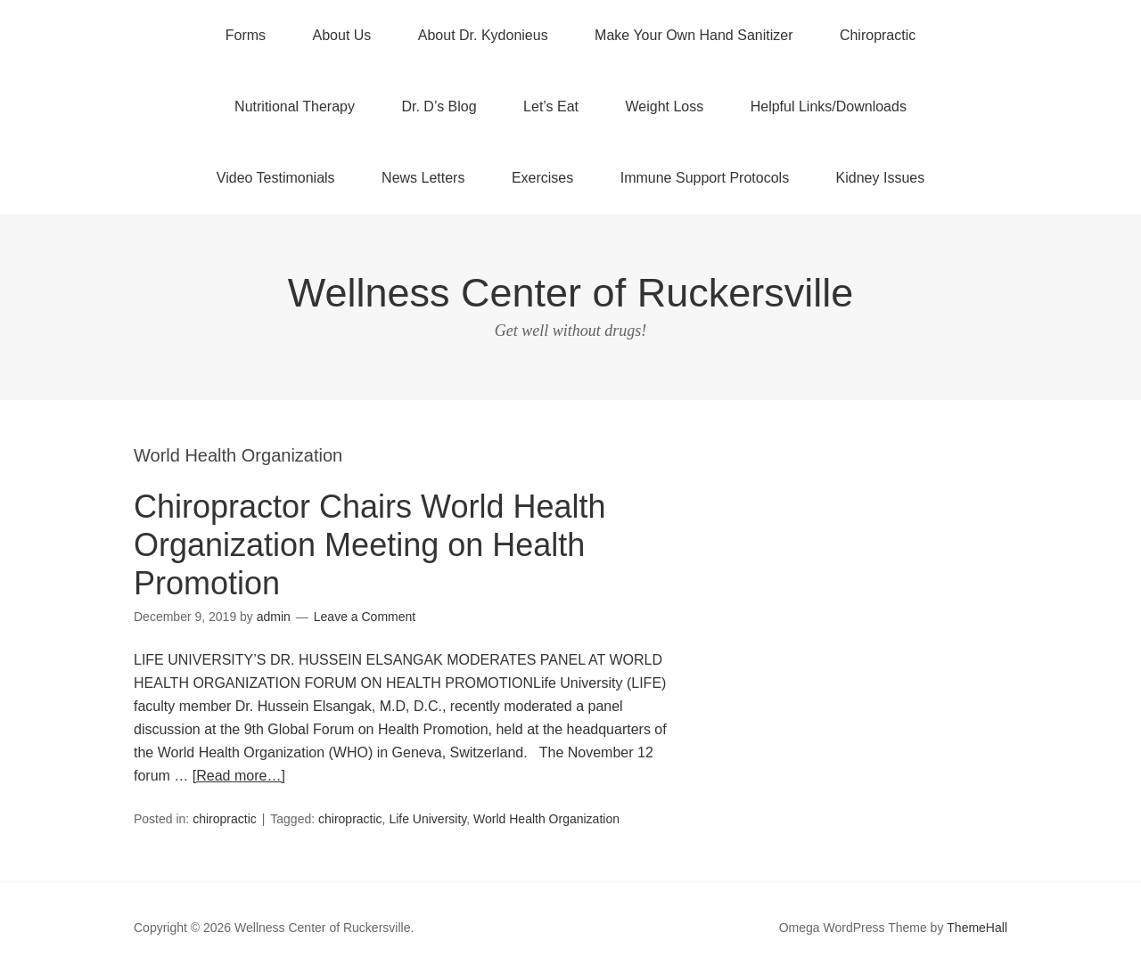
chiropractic (225, 819)
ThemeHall (977, 927)
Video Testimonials (276, 177)
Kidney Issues (880, 177)
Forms (246, 35)
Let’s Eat (551, 106)
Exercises (542, 177)
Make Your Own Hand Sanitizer (693, 35)
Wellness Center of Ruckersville (570, 292)
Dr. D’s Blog (438, 106)
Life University (427, 819)
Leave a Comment (364, 616)
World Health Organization (546, 819)
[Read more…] (239, 775)
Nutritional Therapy (294, 106)
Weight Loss (665, 106)
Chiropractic (877, 35)
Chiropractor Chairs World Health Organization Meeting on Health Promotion (370, 544)
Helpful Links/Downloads (829, 106)
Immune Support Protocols (704, 177)
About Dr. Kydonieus (483, 35)
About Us (342, 35)
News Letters (423, 177)
